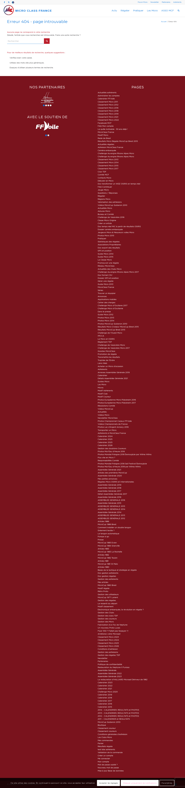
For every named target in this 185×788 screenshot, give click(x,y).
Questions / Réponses (108, 193)
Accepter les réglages (108, 783)
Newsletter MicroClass (108, 418)
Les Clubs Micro (105, 737)
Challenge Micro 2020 (108, 692)
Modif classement (105, 606)
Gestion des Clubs (106, 613)
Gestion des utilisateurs (108, 594)
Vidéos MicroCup (105, 409)
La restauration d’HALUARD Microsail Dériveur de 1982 (122, 679)
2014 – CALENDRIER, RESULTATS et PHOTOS (118, 710)
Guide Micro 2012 (105, 314)
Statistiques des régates (109, 242)
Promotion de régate (107, 354)
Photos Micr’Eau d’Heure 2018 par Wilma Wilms (119, 467)
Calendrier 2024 (105, 436)
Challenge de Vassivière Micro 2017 (114, 348)
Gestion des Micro (106, 622)
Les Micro (102, 384)
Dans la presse (104, 312)
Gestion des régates (107, 600)
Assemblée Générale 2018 (109, 488)
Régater (101, 196)
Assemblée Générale (107, 670)
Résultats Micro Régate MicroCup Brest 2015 (118, 141)
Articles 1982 (103, 555)
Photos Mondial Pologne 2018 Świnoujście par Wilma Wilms (124, 454)
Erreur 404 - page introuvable (37, 21)
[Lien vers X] (9, 2)
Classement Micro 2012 (108, 105)
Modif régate (103, 588)
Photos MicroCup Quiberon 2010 (112, 324)
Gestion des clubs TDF (108, 616)
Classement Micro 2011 (108, 102)
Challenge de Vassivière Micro (111, 345)
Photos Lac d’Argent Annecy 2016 (113, 427)
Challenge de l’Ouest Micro (110, 333)
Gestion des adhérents (108, 579)
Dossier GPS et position (108, 278)
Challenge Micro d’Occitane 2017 (112, 305)
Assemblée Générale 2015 (109, 503)
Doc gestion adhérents (108, 573)
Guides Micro (103, 381)
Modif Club (103, 394)
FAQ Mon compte (106, 126)
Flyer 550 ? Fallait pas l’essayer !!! (113, 631)
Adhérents (177, 2)
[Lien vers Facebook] (4, 2)
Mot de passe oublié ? (108, 765)
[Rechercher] (178, 10)
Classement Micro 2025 (108, 643)
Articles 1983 (103, 549)
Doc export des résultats (109, 248)
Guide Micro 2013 (105, 284)
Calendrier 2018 (105, 698)
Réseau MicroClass (106, 266)
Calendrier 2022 (105, 686)
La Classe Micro (105, 260)
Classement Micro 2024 (108, 640)
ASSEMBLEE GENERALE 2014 (111, 509)
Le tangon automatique (108, 534)
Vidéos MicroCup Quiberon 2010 (112, 205)
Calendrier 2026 (105, 445)
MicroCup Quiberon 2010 (109, 722)
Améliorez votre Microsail (109, 634)
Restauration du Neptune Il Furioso (113, 667)
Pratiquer (102, 238)
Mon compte (103, 762)
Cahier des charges (106, 302)
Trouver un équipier (107, 293)
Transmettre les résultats (109, 357)
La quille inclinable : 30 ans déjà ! (113, 129)
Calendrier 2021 (105, 689)
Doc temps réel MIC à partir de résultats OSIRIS (119, 226)
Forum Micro (142, 2)
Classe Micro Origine (107, 220)
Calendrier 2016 (105, 704)
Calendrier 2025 (105, 439)
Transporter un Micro (107, 430)
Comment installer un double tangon (114, 527)
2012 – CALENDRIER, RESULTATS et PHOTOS (118, 716)
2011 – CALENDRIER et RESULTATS (114, 719)
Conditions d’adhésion (108, 649)
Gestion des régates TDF (109, 655)
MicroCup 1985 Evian (107, 543)
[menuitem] (142, 2)
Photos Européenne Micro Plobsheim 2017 (117, 403)
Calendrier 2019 (105, 695)
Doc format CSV (105, 275)
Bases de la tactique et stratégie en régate (117, 570)
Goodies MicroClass (106, 351)
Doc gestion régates (107, 576)
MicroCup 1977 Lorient (108, 597)
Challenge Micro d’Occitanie (110, 308)
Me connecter (104, 758)
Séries (100, 290)
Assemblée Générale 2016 (109, 497)
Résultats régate (105, 746)
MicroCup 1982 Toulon (107, 558)
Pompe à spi (103, 536)
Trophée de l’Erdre (106, 360)
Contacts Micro (104, 178)
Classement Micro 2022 (108, 120)
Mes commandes (105, 740)
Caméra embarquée (107, 150)
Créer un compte (105, 756)
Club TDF (102, 172)
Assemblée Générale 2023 (110, 676)
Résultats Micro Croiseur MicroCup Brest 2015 (118, 327)
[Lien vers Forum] (13, 2)
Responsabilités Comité (108, 460)
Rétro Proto (103, 591)
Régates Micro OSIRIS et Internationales (116, 482)
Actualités (102, 412)
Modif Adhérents (105, 391)
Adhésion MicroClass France (110, 147)
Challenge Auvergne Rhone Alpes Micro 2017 (118, 272)
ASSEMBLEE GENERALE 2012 (111, 518)
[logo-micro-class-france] (28, 10)
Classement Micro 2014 (108, 162)
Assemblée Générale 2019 (109, 485)
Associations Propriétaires (109, 245)
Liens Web (102, 363)
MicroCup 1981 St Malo (108, 564)
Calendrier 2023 (105, 682)
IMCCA (101, 336)
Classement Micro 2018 (108, 111)
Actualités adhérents (107, 92)
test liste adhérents (106, 749)
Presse (101, 540)
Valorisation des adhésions (110, 202)
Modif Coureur (104, 397)
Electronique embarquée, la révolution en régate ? (121, 610)
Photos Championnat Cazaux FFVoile (115, 421)
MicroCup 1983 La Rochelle (110, 552)
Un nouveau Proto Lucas (109, 628)
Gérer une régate (105, 281)
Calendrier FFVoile (106, 99)
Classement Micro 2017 (108, 169)
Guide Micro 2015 (105, 257)
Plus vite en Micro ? (106, 457)
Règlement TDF (105, 342)
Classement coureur (107, 728)
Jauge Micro (103, 190)
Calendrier (102, 375)
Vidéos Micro (103, 415)
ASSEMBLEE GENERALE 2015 (111, 506)
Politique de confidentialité (110, 664)
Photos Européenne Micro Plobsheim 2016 (117, 400)
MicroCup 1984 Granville (109, 546)
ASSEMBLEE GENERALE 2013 (111, 515)
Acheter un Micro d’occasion (110, 366)
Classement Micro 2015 (108, 166)
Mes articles (103, 582)
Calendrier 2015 (105, 707)
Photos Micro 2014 (106, 321)
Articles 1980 (103, 567)
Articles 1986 (103, 521)
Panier (100, 743)
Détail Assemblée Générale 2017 (112, 494)
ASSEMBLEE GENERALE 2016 (111, 500)
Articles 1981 (103, 561)
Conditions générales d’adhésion (112, 734)
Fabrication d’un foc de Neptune (112, 625)
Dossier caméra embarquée (110, 229)
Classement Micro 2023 (108, 637)
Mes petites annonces (107, 479)
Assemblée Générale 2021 (109, 470)
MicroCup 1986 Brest (107, 524)
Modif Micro (103, 135)
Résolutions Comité (106, 406)
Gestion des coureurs (107, 619)
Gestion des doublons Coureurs (112, 448)
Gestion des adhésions (108, 652)
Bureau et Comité (106, 214)
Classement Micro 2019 (108, 114)
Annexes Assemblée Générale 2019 (114, 372)
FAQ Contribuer (105, 187)
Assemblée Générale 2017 (109, 491)
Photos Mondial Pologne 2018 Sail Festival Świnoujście (122, 464)
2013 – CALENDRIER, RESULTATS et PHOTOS (118, 713)
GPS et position (105, 251)
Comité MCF (103, 175)
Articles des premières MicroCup (112, 473)
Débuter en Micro (105, 181)
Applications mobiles (107, 299)
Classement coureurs (107, 731)
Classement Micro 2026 (108, 646)
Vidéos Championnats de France (113, 424)
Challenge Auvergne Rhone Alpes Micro (116, 153)
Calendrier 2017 (105, 701)
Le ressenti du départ (107, 603)
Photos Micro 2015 (106, 235)
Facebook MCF (105, 123)
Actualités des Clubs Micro (109, 269)
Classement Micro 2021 (108, 117)
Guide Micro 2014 (105, 254)
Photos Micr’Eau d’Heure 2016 (111, 451)
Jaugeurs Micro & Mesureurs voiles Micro (116, 232)
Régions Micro (104, 199)
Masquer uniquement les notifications (140, 783)
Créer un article (105, 223)
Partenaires (166, 2)
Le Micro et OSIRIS (106, 339)
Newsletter (154, 2)
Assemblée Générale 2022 (110, 673)
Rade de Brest (104, 138)
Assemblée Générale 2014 (109, 512)
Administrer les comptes (109, 96)
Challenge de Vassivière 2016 (111, 217)
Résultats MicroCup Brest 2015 (111, 330)
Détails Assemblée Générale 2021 (113, 378)
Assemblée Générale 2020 (110, 476)
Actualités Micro (105, 208)
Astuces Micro (104, 211)
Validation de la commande (110, 752)
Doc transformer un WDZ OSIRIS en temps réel (119, 184)
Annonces (102, 296)
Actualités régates (106, 144)
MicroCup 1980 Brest (107, 585)
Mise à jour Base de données (111, 771)
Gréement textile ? (106, 530)
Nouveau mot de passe (108, 768)
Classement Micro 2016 (108, 108)
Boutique (102, 725)
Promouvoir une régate (108, 263)
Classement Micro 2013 (108, 159)
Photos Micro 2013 (106, 318)
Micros (100, 388)
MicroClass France (106, 132)
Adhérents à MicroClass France (112, 433)
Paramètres (167, 783)
